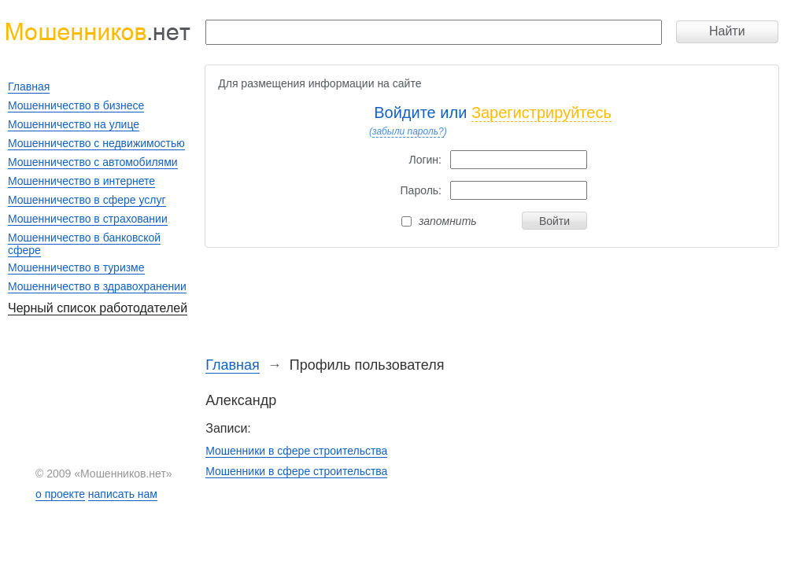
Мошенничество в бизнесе (76, 105)
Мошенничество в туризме (76, 267)
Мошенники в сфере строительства (296, 450)
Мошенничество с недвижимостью (96, 143)
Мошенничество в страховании (88, 218)
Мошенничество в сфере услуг (87, 199)
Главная (232, 365)
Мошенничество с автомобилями (93, 162)
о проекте (60, 494)
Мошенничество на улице (73, 124)
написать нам (122, 494)
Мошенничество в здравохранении (97, 286)
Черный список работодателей (97, 308)
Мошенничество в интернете (81, 181)
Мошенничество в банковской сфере (84, 243)
